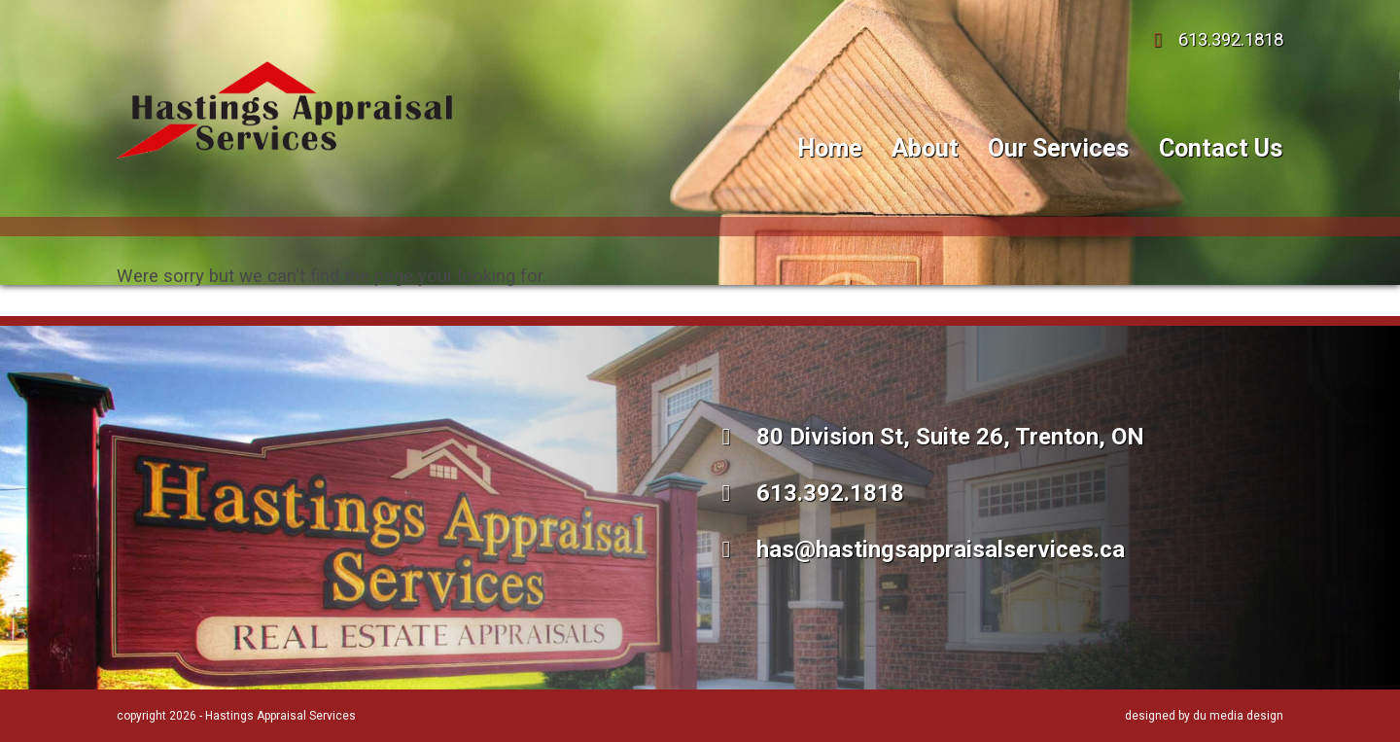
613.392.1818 (1213, 40)
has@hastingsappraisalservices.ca (918, 549)
